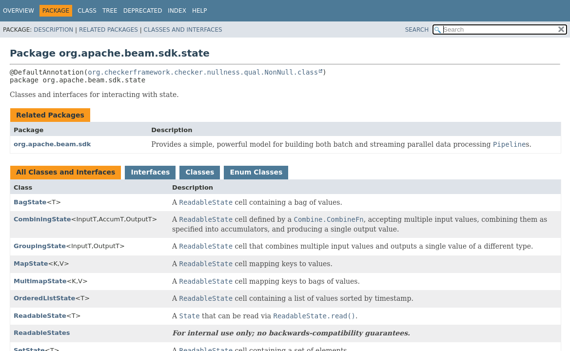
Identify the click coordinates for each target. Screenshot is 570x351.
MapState (31, 263)
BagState (30, 202)
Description (53, 29)
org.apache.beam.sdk (52, 144)
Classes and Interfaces (183, 29)
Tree (110, 10)
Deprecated (142, 10)
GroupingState (40, 246)
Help (199, 10)
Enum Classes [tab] (256, 172)
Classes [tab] (199, 172)
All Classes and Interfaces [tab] (65, 172)
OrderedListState (44, 298)
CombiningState (42, 219)
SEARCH (417, 29)
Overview (18, 10)
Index (177, 10)
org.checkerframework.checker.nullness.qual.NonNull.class (203, 72)
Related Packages (108, 29)
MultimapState (40, 281)
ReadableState (40, 315)
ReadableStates (42, 332)
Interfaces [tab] (150, 172)
